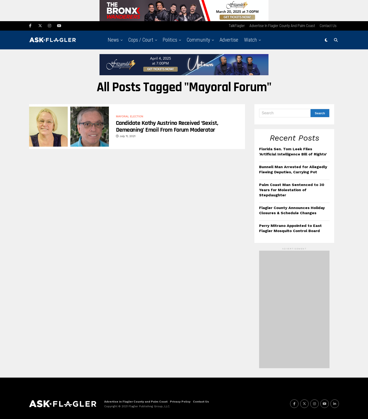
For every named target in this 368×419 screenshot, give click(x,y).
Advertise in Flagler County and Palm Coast (282, 26)
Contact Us (328, 26)
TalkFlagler (237, 26)
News (113, 40)
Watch (250, 40)
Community (198, 40)
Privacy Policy (180, 401)
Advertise (228, 40)
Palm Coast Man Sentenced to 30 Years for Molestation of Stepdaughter (291, 189)
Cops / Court (140, 40)
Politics (170, 40)
